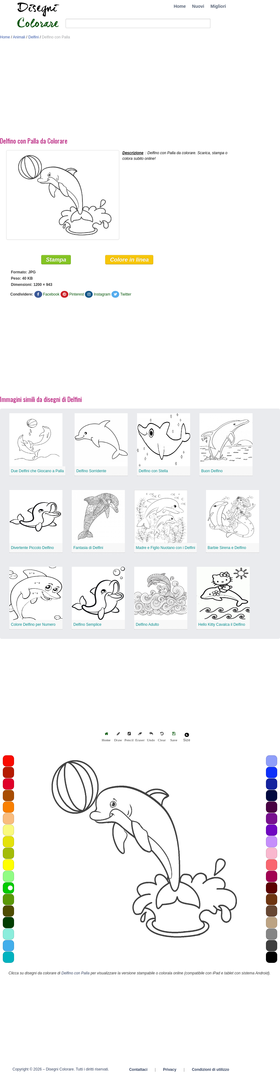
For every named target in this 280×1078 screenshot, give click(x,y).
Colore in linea (129, 260)
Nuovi (198, 6)
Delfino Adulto (147, 624)
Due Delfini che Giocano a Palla (37, 471)
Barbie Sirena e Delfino (227, 548)
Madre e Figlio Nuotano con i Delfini (165, 548)
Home (180, 6)
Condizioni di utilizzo (210, 1069)
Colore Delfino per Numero (33, 624)
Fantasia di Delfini (88, 548)
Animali (19, 37)
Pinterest (76, 294)
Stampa (56, 260)
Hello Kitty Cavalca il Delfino (221, 624)
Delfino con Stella (153, 471)
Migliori (218, 6)
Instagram (102, 294)
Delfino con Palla (75, 973)
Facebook (51, 294)
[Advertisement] (132, 90)
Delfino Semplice (87, 624)
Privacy (169, 1069)
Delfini (33, 37)
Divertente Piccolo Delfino (32, 548)
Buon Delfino (212, 471)
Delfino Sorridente (91, 471)
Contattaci (138, 1069)
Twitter (125, 294)
